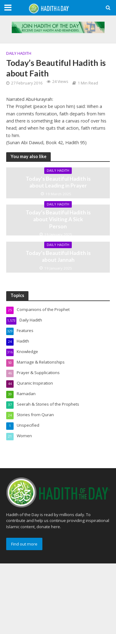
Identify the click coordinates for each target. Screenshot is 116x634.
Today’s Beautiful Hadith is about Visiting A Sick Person (58, 219)
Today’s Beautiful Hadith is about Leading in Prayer (58, 182)
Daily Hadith (18, 53)
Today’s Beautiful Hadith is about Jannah (58, 256)
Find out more (24, 544)
